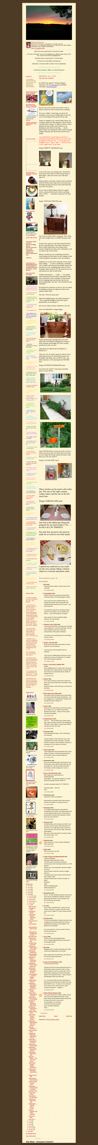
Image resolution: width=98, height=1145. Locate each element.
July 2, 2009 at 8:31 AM (48, 818)
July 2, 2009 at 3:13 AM (48, 690)
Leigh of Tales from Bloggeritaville (54, 856)
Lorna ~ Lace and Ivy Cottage (52, 664)
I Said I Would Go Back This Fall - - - (33, 929)
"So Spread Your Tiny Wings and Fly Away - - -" (33, 933)
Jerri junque (47, 749)
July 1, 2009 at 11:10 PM (49, 639)
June (30, 1121)
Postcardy (47, 731)
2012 (29, 889)
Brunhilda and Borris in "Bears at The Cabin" (33, 948)
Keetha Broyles (38, 42)
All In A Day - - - (32, 1119)
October (31, 899)
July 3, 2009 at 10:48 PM (49, 1009)
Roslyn (46, 679)
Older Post (69, 1016)
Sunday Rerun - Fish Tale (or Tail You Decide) (33, 1088)
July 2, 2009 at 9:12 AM (48, 846)
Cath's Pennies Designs (51, 993)
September (31, 901)
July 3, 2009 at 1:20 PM (48, 989)
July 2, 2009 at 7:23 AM (48, 746)
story (32, 252)
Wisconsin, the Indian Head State (32, 1101)
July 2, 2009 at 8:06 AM (48, 804)
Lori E (45, 936)
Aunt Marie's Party (33, 1090)
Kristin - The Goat (49, 642)
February (31, 1127)
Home (55, 1016)
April (30, 1124)
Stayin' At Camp (32, 906)
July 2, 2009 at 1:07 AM (48, 675)
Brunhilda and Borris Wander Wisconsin (32, 1049)
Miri (45, 947)
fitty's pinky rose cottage (51, 693)
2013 (29, 887)
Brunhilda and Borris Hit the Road (32, 1054)
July (30, 904)
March (30, 1126)
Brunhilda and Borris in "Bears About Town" (33, 965)
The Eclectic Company (40, 7)
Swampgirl (47, 807)
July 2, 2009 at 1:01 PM (48, 958)
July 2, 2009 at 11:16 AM (49, 902)
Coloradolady (48, 593)
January (31, 1129)
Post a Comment (44, 1013)
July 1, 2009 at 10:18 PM (49, 590)
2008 (29, 1131)
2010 (29, 892)
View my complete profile (38, 48)
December (31, 896)
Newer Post (42, 1016)
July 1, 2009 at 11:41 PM (49, 661)
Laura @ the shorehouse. (51, 962)
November (31, 897)
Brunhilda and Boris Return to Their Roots (33, 1008)
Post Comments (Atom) (53, 1019)
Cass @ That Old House (51, 773)
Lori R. (46, 706)
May (30, 1122)
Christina (46, 918)
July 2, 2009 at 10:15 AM (49, 853)
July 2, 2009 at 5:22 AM (48, 702)
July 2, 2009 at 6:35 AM (48, 715)
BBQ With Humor (33, 936)
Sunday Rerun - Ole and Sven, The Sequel (32, 1041)
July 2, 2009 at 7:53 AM (48, 791)
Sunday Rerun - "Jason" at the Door (32, 940)
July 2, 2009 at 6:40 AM (48, 728)
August (31, 903)
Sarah (45, 849)
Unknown (47, 840)
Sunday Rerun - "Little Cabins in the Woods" (33, 994)
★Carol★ (46, 822)
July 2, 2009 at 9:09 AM (48, 837)
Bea (45, 584)
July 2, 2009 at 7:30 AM (48, 757)
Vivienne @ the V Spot (50, 624)
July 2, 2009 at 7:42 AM (48, 769)
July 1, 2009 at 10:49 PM (49, 621)
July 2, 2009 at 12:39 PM (49, 944)
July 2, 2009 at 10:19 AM (49, 889)
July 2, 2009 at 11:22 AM (49, 915)
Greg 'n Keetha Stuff (31, 1136)
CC (45, 905)
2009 (29, 894)
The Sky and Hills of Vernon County (33, 1083)
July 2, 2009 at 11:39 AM (49, 933)
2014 (29, 885)
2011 (29, 890)
